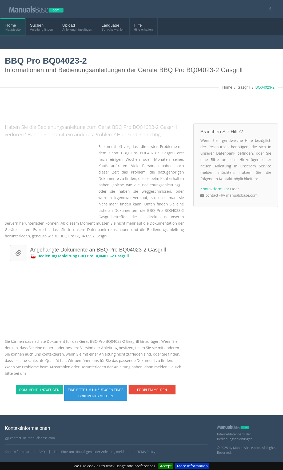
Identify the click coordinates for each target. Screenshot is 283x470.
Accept (166, 465)
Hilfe (138, 25)
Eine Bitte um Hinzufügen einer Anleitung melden (90, 452)
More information (192, 465)
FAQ (42, 452)
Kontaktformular (214, 188)
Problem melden (152, 390)
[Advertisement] (134, 105)
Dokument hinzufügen (39, 390)
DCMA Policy (146, 452)
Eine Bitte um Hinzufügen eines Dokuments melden (95, 393)
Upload (68, 25)
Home (10, 25)
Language (110, 25)
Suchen (36, 25)
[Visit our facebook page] (268, 9)
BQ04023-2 (264, 87)
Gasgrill (243, 87)
